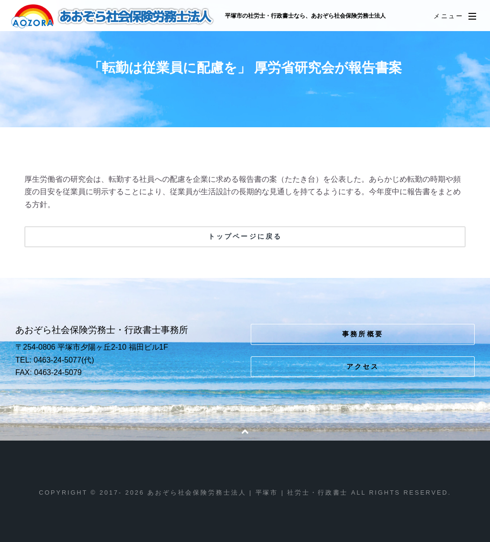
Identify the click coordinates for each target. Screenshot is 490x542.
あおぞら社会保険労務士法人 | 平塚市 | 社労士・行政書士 (113, 16)
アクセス (362, 366)
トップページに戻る (245, 236)
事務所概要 (362, 334)
